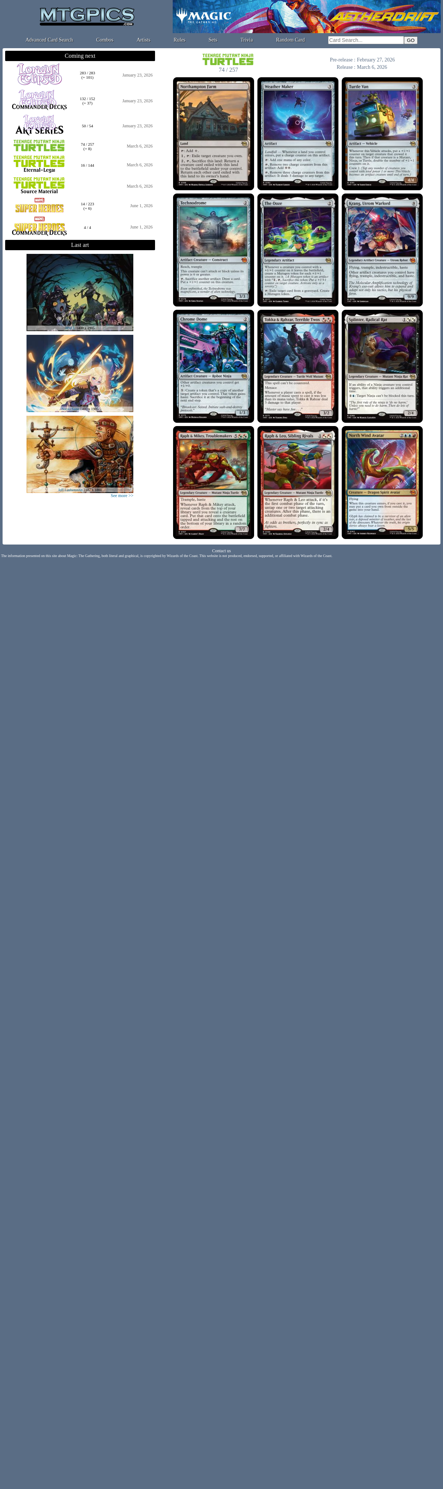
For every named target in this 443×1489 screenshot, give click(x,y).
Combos (104, 40)
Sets (213, 40)
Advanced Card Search (49, 40)
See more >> (122, 495)
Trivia (246, 40)
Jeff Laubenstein (70, 490)
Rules (180, 40)
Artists (143, 40)
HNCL (70, 328)
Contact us (221, 550)
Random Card (290, 40)
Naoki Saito (70, 409)
